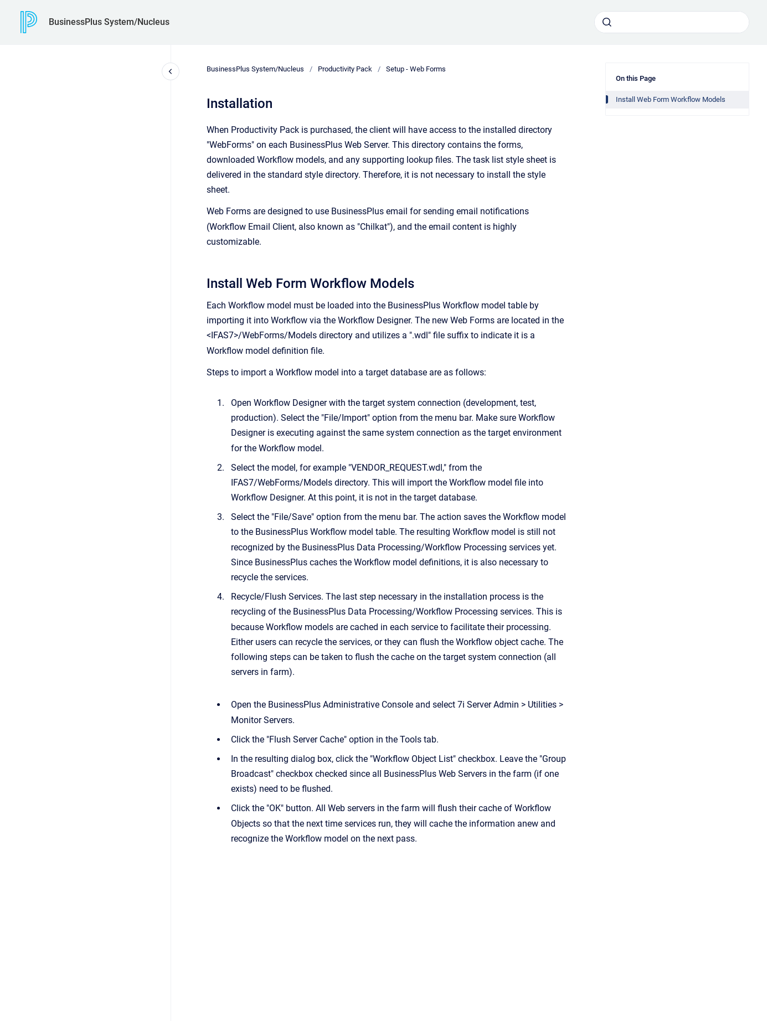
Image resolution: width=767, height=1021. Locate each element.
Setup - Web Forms (416, 69)
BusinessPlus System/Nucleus (109, 22)
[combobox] (672, 22)
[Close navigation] (170, 71)
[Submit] (607, 22)
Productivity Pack (345, 69)
